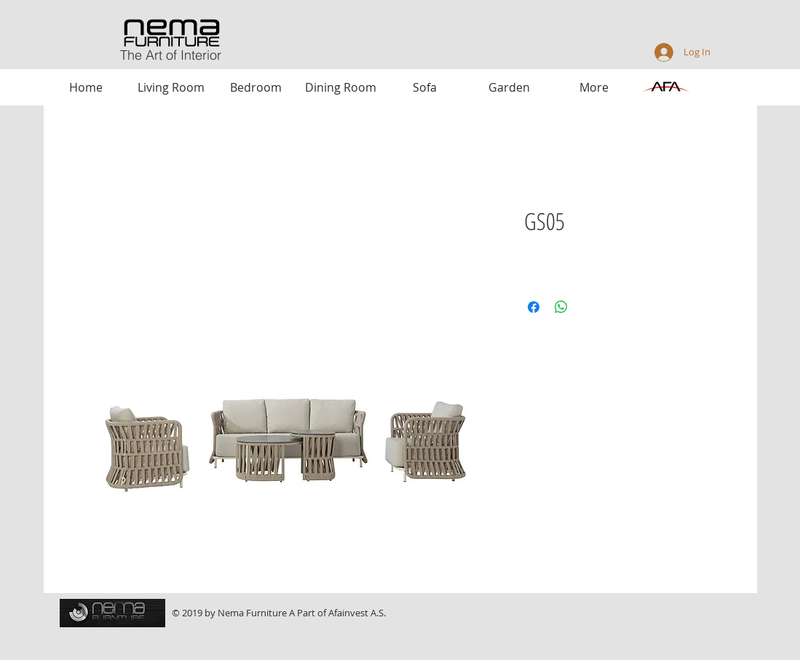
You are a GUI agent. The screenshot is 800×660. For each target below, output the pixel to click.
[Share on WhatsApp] (561, 307)
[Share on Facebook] (533, 307)
